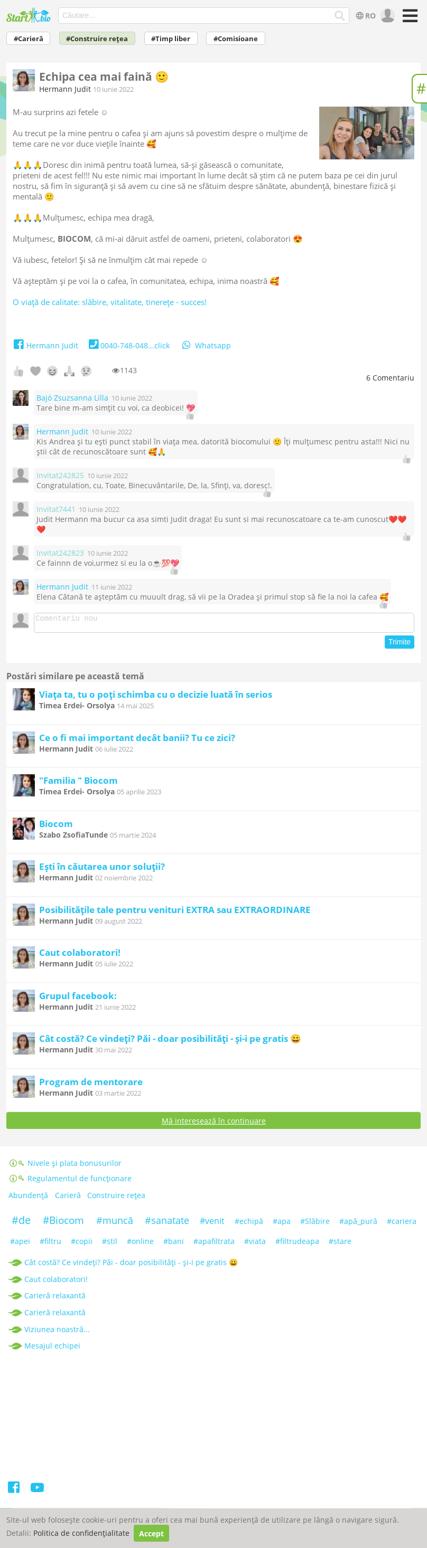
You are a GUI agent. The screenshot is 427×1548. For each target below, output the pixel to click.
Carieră (68, 1199)
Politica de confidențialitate (81, 1533)
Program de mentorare (91, 1085)
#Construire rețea (97, 38)
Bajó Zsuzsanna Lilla (72, 398)
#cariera (401, 1224)
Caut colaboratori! (79, 955)
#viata (255, 1244)
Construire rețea (116, 1199)
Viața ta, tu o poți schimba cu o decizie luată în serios (155, 697)
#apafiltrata (214, 1244)
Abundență (28, 1199)
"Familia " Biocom (78, 783)
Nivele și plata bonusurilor (65, 1166)
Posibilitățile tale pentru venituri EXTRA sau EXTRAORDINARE (175, 913)
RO (365, 16)
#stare (340, 1244)
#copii (81, 1244)
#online (140, 1244)
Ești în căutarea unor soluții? (102, 869)
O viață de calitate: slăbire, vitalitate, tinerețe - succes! (110, 302)
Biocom (56, 827)
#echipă (249, 1224)
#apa (282, 1224)
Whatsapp (205, 345)
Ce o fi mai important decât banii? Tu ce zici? (137, 741)
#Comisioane (236, 38)
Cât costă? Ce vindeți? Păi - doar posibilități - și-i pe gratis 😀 (170, 1042)
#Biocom (63, 1223)
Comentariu (390, 378)
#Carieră (28, 38)
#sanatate (167, 1223)
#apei (20, 1244)
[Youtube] (37, 1492)
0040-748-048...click (128, 345)
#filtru (50, 1244)
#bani (173, 1244)
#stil (109, 1244)
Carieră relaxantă (55, 1299)
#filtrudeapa (297, 1244)
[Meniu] (408, 19)
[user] (386, 15)
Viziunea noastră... (57, 1332)
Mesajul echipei (52, 1349)
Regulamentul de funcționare (70, 1181)
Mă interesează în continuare (214, 1124)
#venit (212, 1224)
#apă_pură (358, 1224)
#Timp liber (170, 38)
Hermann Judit (65, 89)
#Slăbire (315, 1224)
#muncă (114, 1223)
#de (21, 1223)
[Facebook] (14, 1492)
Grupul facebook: (78, 999)
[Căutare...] (340, 16)
